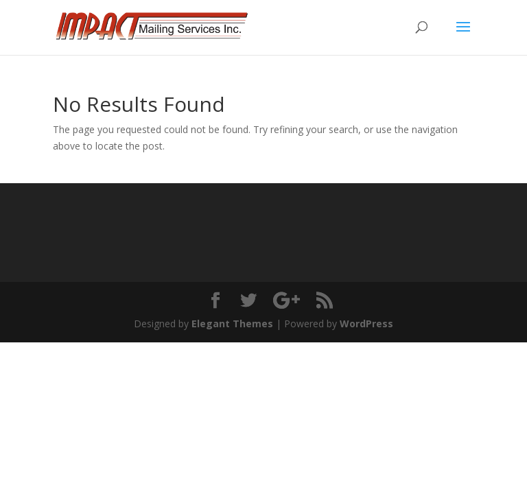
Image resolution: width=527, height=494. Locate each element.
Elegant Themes (232, 323)
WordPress (366, 323)
